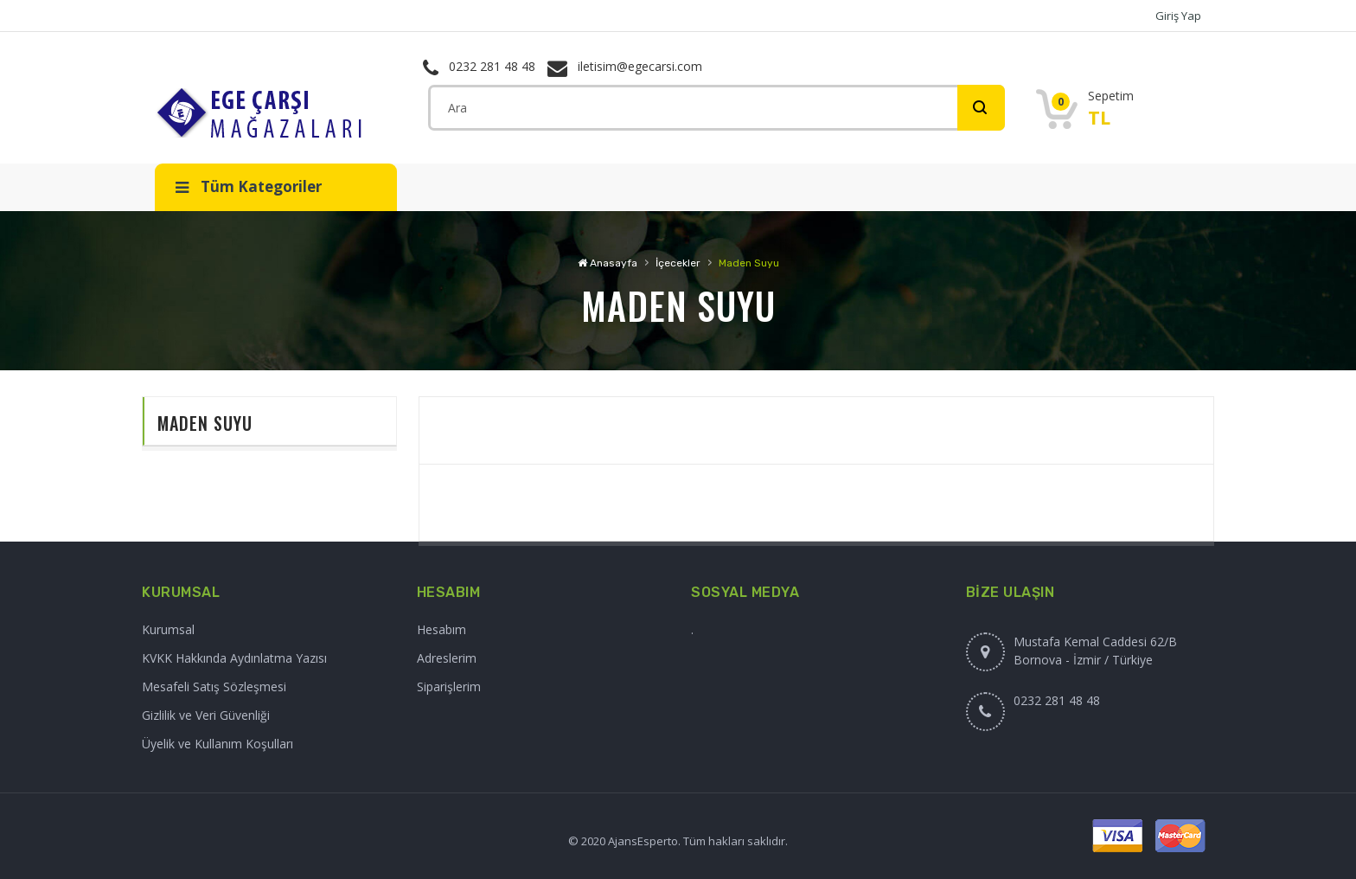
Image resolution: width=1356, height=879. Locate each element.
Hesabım (441, 629)
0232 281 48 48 (479, 66)
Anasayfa (607, 263)
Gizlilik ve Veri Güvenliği (206, 715)
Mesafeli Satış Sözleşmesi (214, 686)
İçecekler (678, 263)
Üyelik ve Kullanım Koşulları (217, 743)
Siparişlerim (449, 686)
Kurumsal (168, 629)
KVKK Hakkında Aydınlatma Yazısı (234, 658)
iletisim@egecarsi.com (624, 66)
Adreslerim (447, 658)
